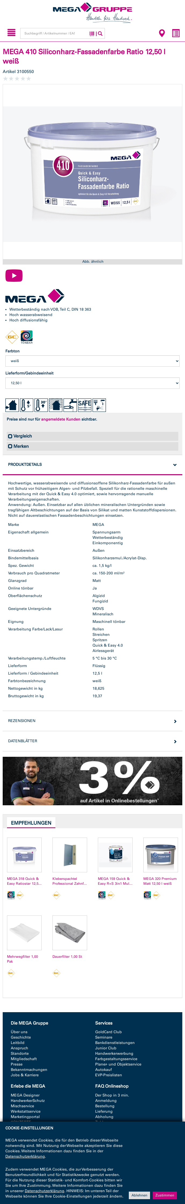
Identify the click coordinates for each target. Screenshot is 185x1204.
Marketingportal (25, 1117)
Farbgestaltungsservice (116, 1059)
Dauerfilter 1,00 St (67, 957)
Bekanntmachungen (29, 1069)
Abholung (104, 1117)
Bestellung (105, 1106)
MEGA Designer (25, 1095)
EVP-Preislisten (108, 1075)
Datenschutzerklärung (25, 1156)
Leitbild (17, 1042)
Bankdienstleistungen (115, 1042)
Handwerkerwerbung (114, 1053)
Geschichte (21, 1037)
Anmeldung (106, 1100)
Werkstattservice (26, 1111)
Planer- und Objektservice (118, 1064)
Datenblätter (22, 741)
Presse (17, 1064)
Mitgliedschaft (24, 1059)
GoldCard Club (108, 1032)
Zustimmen (164, 1195)
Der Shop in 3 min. (112, 1095)
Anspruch (19, 1048)
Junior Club (105, 1048)
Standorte (20, 1053)
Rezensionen (21, 721)
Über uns (19, 1032)
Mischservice (22, 1106)
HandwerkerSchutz (28, 1100)
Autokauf (103, 1069)
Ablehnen (139, 1195)
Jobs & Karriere (25, 1075)
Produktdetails (25, 464)
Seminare (103, 1037)
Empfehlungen (31, 823)
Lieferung (104, 1111)
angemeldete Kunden (60, 419)
